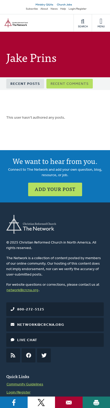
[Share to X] (41, 402)
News (54, 9)
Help (63, 9)
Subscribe (32, 9)
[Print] (96, 402)
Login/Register (78, 9)
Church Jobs (64, 4)
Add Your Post (55, 189)
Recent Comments (70, 84)
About (44, 9)
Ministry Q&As (44, 4)
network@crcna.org (22, 290)
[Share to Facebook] (14, 402)
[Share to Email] (69, 402)
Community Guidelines (25, 384)
